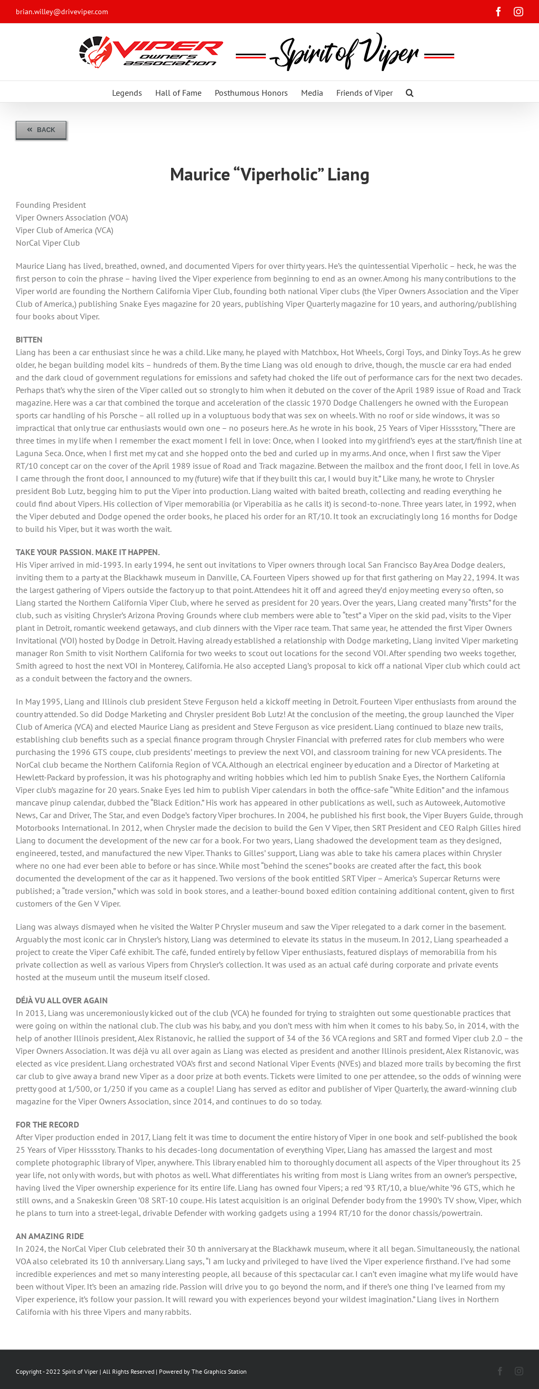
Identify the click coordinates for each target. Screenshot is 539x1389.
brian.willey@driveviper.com (62, 11)
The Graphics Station (219, 1371)
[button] (410, 91)
